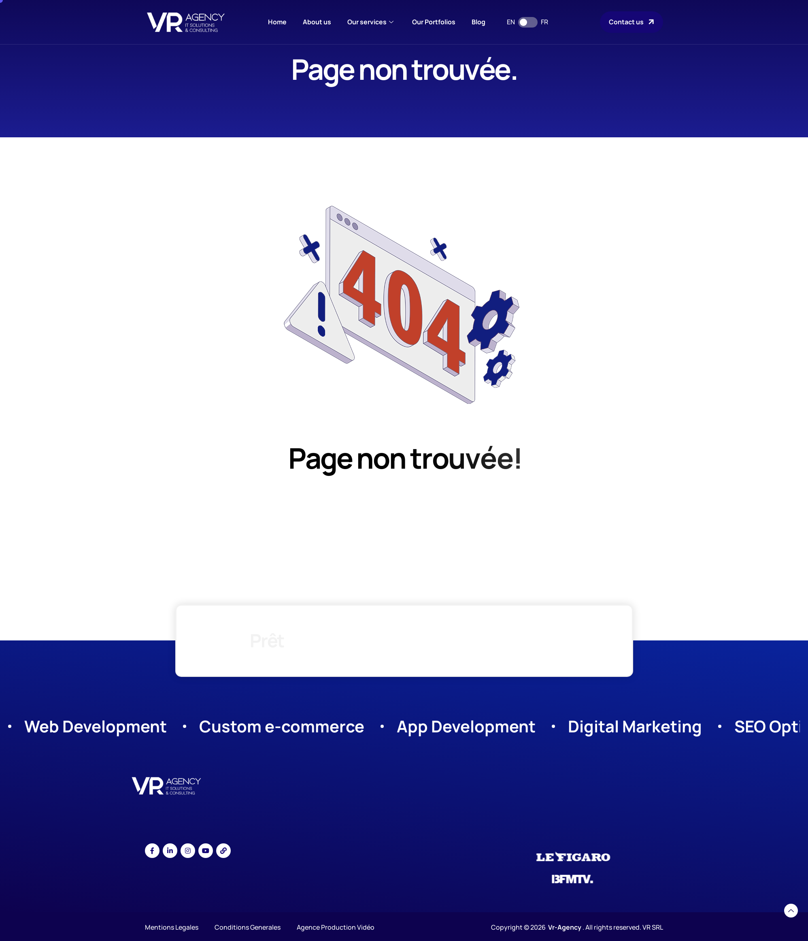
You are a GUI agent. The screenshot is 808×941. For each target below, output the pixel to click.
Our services (370, 21)
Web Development (95, 726)
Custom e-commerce (281, 726)
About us (317, 21)
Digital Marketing (635, 726)
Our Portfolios (433, 21)
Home (277, 21)
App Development (466, 726)
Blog (478, 21)
